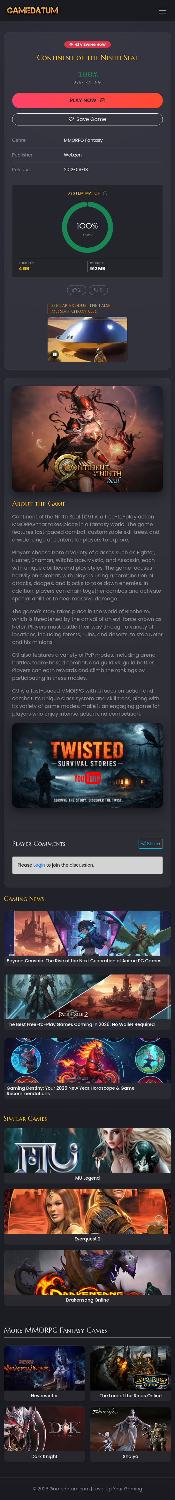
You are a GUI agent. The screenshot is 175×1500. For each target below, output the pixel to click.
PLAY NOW (87, 100)
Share (150, 843)
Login (39, 865)
